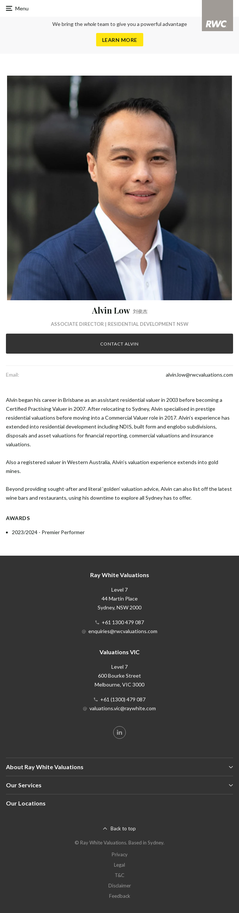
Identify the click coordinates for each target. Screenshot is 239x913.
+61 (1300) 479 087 (122, 699)
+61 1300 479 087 (123, 622)
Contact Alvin (119, 344)
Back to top (123, 828)
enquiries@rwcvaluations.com (122, 631)
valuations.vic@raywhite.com (122, 708)
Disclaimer (119, 886)
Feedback (119, 896)
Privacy (120, 854)
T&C (119, 875)
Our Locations (26, 803)
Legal (119, 865)
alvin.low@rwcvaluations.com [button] (199, 374)
